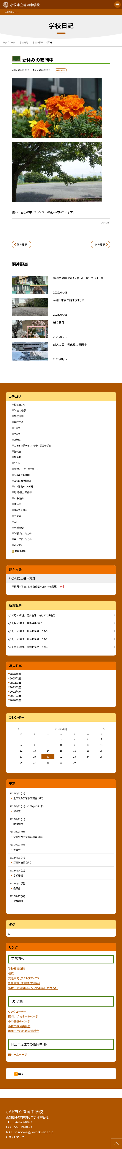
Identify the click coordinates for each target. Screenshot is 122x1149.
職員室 (17, 504)
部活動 (17, 457)
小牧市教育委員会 (19, 1026)
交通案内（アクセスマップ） (23, 978)
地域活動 (19, 527)
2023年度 (15, 687)
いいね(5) (105, 222)
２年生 (17, 434)
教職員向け (19, 551)
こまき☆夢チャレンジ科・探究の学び (32, 445)
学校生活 (19, 422)
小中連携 (19, 498)
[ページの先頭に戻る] (116, 1143)
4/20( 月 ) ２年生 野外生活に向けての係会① (31, 615)
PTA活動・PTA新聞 (23, 486)
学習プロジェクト (23, 533)
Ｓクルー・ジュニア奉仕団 (26, 469)
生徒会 (17, 451)
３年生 (17, 439)
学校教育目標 (16, 968)
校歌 (11, 973)
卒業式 (17, 515)
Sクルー (18, 463)
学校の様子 (20, 410)
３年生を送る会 (22, 510)
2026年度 (15, 674)
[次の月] (104, 729)
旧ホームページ (17, 1054)
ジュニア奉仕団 (22, 474)
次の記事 (100, 244)
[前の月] (18, 729)
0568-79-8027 (22, 1122)
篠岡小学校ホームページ (23, 1016)
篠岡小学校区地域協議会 (23, 1031)
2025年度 (15, 678)
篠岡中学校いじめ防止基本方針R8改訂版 (39, 586)
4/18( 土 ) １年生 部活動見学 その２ (28, 639)
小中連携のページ (19, 1021)
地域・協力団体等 (23, 492)
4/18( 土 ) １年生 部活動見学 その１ (28, 646)
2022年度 (15, 691)
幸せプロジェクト (23, 539)
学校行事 (19, 416)
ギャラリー (19, 545)
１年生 (17, 427)
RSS (20, 1073)
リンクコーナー (17, 1012)
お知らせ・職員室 (22, 480)
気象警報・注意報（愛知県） (24, 983)
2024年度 (15, 683)
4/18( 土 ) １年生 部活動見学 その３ (28, 631)
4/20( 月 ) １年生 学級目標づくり (25, 623)
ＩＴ (15, 521)
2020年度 (15, 700)
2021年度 (15, 696)
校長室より (19, 404)
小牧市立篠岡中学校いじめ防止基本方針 (33, 988)
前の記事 (22, 244)
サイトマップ (16, 1137)
